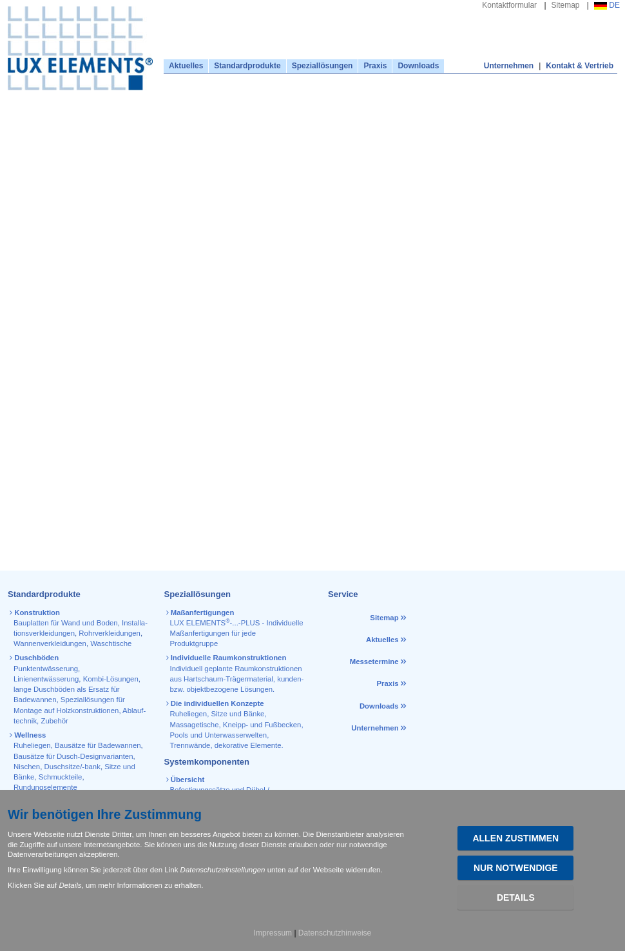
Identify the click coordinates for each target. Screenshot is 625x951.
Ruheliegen (32, 745)
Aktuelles (186, 65)
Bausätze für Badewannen (98, 745)
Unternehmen (509, 65)
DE (607, 5)
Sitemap (566, 5)
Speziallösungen (322, 65)
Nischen (27, 766)
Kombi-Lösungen (111, 679)
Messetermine (374, 661)
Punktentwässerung (46, 668)
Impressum (273, 932)
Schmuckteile (60, 777)
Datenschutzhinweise (334, 932)
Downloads (418, 65)
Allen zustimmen (515, 838)
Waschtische (110, 643)
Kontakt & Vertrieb (579, 65)
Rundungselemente (45, 787)
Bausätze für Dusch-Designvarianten (73, 756)
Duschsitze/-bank (72, 766)
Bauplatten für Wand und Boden (66, 623)
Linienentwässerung (46, 679)
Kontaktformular (509, 5)
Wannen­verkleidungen (50, 643)
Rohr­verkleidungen (109, 633)
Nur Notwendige (516, 868)
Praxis (375, 65)
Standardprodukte (247, 65)
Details (516, 897)
